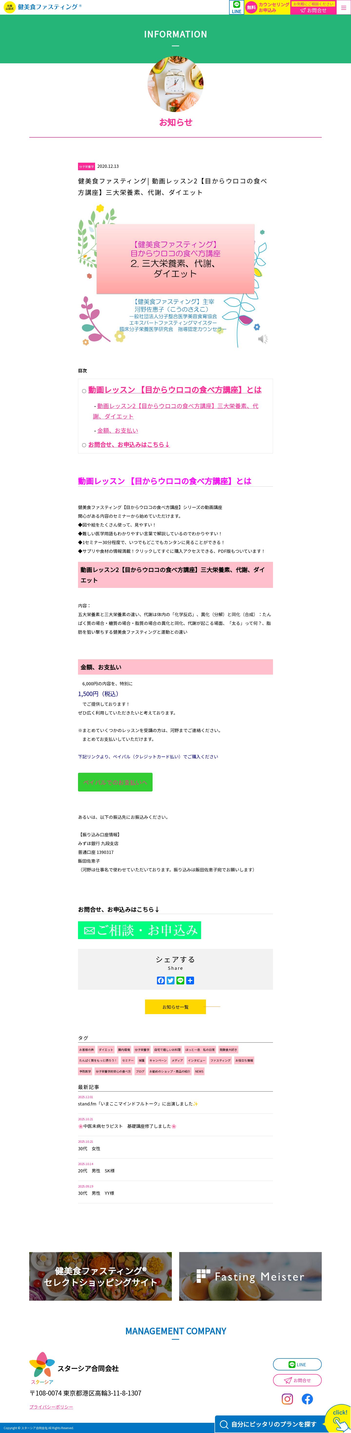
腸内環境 (124, 1049)
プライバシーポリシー (51, 1407)
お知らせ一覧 (175, 1007)
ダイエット (106, 1049)
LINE (297, 1364)
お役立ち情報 (244, 1060)
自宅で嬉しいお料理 (167, 1049)
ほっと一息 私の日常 (200, 1049)
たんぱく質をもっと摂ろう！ (98, 1060)
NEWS (199, 1071)
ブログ (140, 1071)
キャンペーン (158, 1060)
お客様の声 (86, 1049)
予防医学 (85, 1071)
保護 (142, 1060)
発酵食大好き (228, 1049)
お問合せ (297, 1380)
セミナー (128, 1060)
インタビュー (196, 1060)
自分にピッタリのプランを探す (268, 1424)
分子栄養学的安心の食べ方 (113, 1071)
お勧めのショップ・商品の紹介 (169, 1071)
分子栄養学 (86, 166)
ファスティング (220, 1060)
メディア (177, 1060)
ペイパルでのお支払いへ (115, 782)
